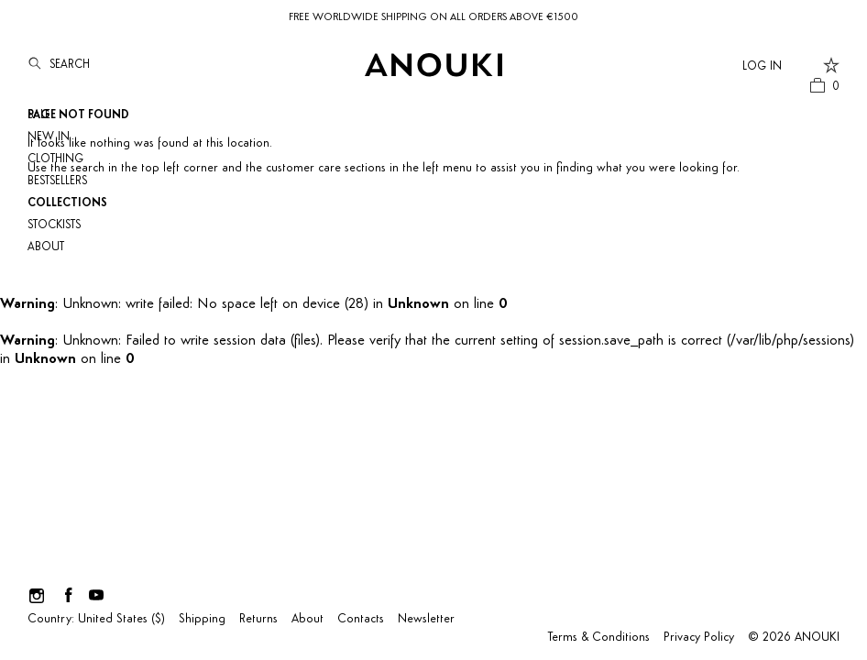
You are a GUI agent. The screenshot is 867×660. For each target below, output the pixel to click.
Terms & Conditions (599, 638)
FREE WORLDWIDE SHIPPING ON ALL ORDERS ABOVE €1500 (433, 17)
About (45, 247)
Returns (258, 619)
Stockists (54, 225)
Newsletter (426, 619)
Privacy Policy (699, 638)
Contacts (360, 619)
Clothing (55, 159)
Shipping (202, 619)
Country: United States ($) (96, 619)
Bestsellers (57, 181)
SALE (38, 115)
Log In (762, 66)
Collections (67, 203)
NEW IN (48, 137)
